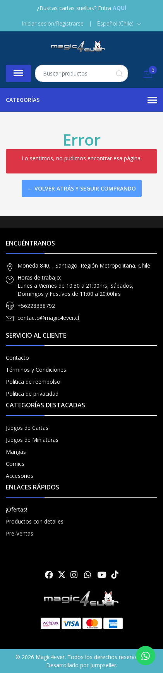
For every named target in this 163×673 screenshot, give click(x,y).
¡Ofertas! (16, 509)
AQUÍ (119, 8)
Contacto (17, 357)
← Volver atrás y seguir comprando (81, 188)
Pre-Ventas (19, 533)
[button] (119, 23)
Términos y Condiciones (36, 369)
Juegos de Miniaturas (32, 439)
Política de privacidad (32, 393)
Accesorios (19, 475)
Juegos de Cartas (27, 427)
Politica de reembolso (33, 381)
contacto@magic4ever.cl (48, 317)
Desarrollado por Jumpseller (81, 665)
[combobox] (81, 73)
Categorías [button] (81, 100)
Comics (15, 463)
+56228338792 (36, 305)
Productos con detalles (34, 521)
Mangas (16, 451)
